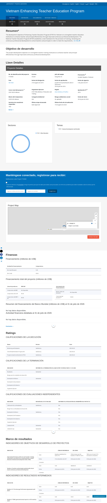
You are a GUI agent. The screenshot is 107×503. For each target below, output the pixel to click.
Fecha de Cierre (82, 97)
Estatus (34, 74)
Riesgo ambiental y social (62, 97)
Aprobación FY (82, 90)
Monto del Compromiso (16, 97)
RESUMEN (12, 18)
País (10, 80)
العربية (87, 4)
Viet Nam (11, 82)
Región (57, 89)
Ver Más (77, 41)
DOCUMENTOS (37, 18)
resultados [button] (62, 23)
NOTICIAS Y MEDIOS (50, 18)
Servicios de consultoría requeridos (16, 103)
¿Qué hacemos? (10, 4)
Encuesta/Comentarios (99, 496)
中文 (96, 4)
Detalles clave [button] (25, 23)
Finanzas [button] (37, 23)
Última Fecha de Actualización (64, 102)
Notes (10, 110)
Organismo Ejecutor (38, 89)
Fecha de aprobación (61, 80)
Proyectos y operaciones (21, 4)
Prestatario (82, 75)
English (77, 4)
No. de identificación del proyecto (19, 74)
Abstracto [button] (12, 23)
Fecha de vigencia (83, 80)
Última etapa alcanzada (39, 102)
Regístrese (52, 191)
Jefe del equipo (59, 74)
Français (82, 4)
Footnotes (9, 326)
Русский (92, 4)
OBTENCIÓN (24, 18)
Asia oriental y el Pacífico (61, 92)
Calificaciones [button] (50, 23)
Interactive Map (93, 237)
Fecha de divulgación (38, 80)
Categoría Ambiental (38, 97)
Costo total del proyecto (16, 90)
